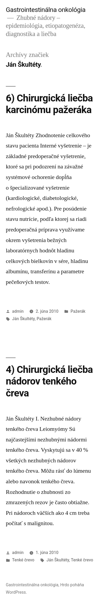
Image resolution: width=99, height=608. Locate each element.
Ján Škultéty (23, 318)
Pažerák (77, 311)
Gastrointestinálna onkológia (46, 10)
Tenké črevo (23, 559)
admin (18, 311)
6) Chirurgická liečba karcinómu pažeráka (49, 104)
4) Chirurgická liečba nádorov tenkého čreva (49, 381)
